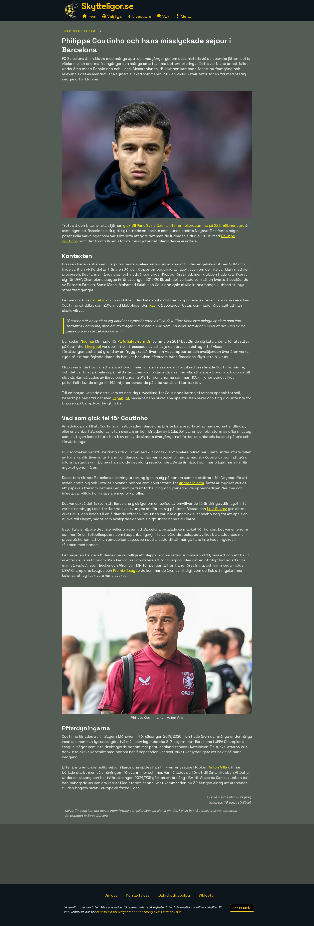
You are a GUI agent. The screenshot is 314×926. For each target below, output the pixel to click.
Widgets (206, 895)
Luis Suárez (217, 508)
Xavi (152, 305)
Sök (163, 16)
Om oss (111, 895)
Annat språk (242, 908)
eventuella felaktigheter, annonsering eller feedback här (138, 912)
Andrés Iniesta (191, 483)
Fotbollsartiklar (80, 31)
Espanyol (121, 398)
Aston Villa (218, 767)
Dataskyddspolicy (174, 895)
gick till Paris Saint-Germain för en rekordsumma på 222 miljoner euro (183, 225)
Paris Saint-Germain (134, 341)
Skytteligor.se (107, 6)
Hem (89, 16)
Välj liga (112, 16)
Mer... (183, 16)
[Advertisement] (157, 854)
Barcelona (98, 300)
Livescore (139, 16)
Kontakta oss (138, 895)
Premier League (126, 570)
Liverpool (93, 346)
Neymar (87, 341)
